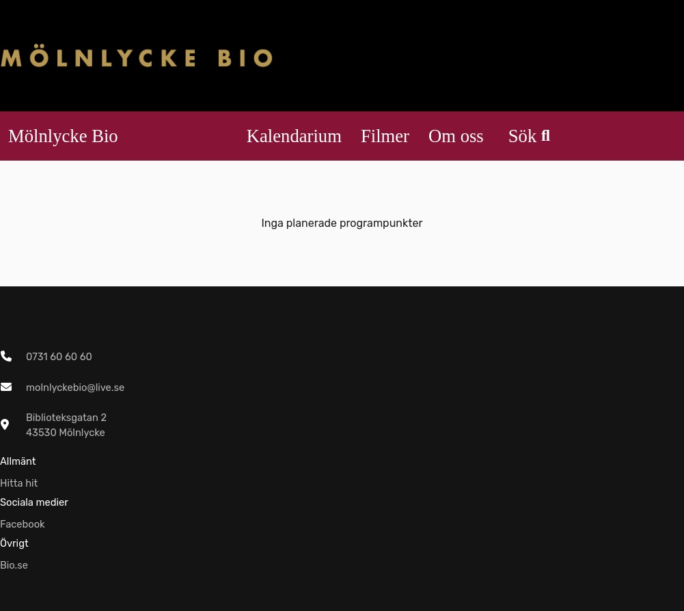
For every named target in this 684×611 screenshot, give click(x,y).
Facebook (22, 524)
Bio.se (14, 565)
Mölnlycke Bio (63, 136)
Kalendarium (294, 136)
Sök (529, 136)
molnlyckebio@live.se (75, 387)
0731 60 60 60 (59, 357)
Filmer (385, 136)
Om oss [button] (456, 136)
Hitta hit (19, 483)
